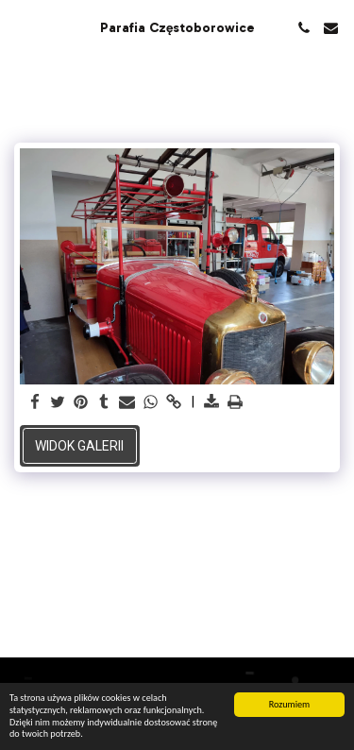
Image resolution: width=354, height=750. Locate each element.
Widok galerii (79, 445)
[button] (21, 27)
